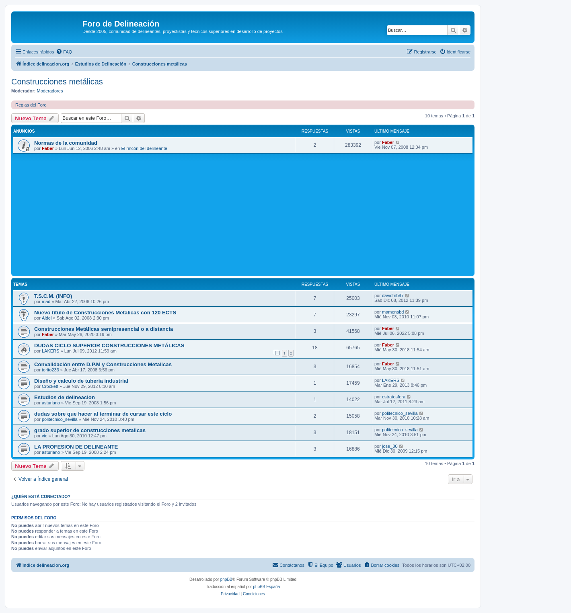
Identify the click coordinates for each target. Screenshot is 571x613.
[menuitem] (64, 52)
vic (44, 435)
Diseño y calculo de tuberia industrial (81, 381)
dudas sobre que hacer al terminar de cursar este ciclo (103, 414)
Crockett (50, 386)
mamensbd (393, 312)
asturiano (51, 402)
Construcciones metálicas (57, 81)
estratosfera (393, 396)
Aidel (46, 318)
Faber (48, 148)
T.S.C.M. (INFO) (53, 296)
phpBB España (266, 586)
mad (46, 301)
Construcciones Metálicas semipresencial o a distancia (103, 329)
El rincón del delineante (144, 148)
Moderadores (50, 90)
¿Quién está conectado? (40, 496)
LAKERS (50, 351)
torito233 (50, 369)
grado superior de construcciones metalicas (90, 430)
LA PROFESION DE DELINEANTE (76, 447)
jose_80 (390, 446)
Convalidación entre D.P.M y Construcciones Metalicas (103, 364)
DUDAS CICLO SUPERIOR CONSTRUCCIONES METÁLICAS (109, 345)
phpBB (226, 579)
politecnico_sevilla (60, 419)
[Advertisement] (254, 214)
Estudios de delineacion (64, 397)
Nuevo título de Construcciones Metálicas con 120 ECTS (105, 313)
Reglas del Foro (31, 105)
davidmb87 (393, 295)
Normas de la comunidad (65, 143)
